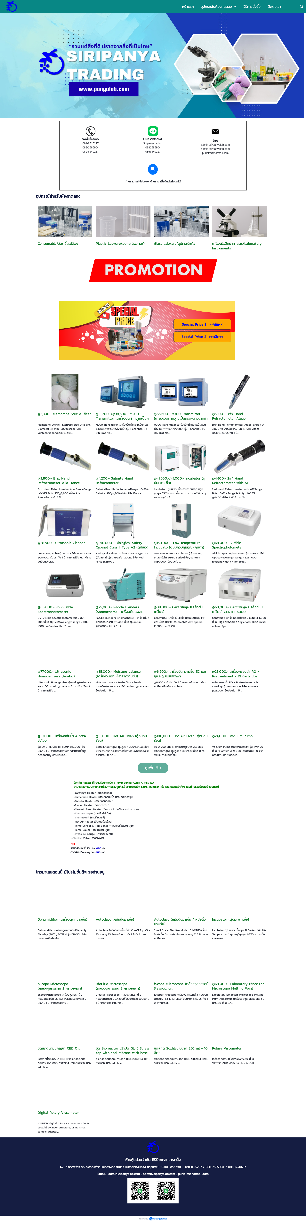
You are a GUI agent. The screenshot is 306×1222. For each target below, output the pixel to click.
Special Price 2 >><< (202, 336)
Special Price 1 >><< (202, 324)
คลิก (98, 848)
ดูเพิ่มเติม (153, 768)
